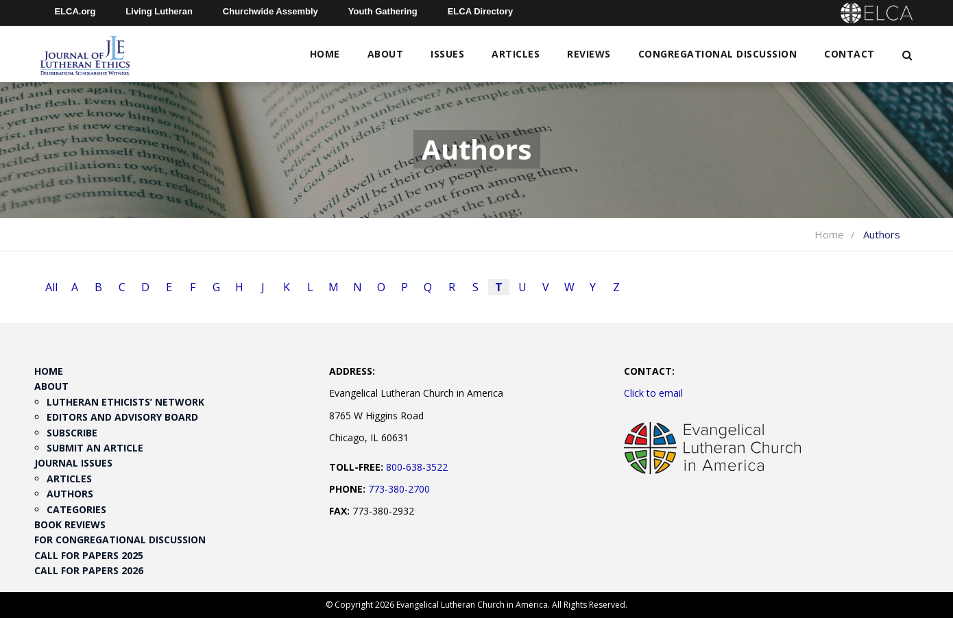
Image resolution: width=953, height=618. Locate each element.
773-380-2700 (399, 488)
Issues (447, 53)
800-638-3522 (417, 466)
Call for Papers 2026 (88, 570)
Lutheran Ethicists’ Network (125, 401)
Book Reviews (70, 524)
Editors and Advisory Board (122, 416)
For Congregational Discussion (120, 539)
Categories (76, 509)
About (385, 53)
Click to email (653, 392)
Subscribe (72, 432)
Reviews (589, 53)
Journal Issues (73, 462)
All (51, 287)
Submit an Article (95, 447)
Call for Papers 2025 (88, 555)
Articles (516, 53)
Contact (849, 53)
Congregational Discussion (717, 53)
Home (325, 53)
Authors (70, 493)
